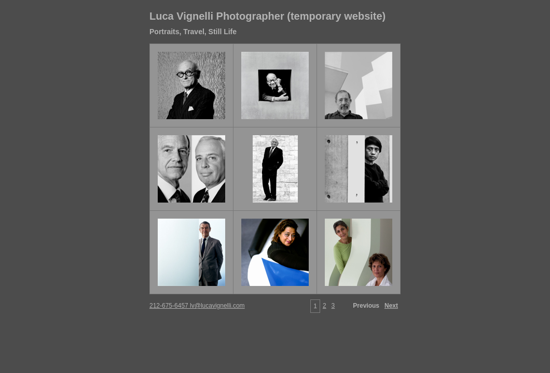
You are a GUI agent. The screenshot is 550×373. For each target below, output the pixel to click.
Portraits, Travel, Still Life (193, 31)
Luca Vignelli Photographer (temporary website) (267, 16)
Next (391, 305)
